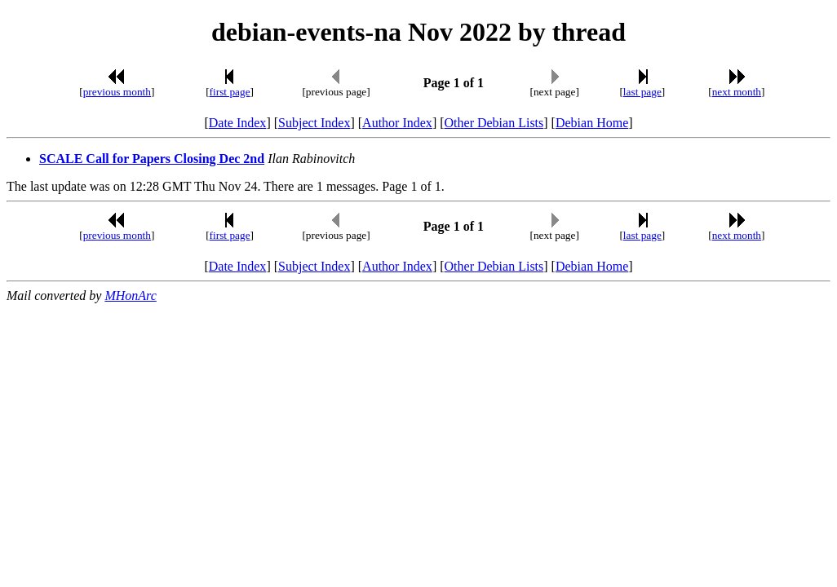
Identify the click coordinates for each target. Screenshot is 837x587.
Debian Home (592, 123)
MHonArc (130, 295)
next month (736, 92)
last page (642, 92)
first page (230, 92)
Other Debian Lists (494, 123)
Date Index (238, 123)
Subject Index (314, 123)
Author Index (397, 123)
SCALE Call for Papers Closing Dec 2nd (151, 159)
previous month (117, 92)
